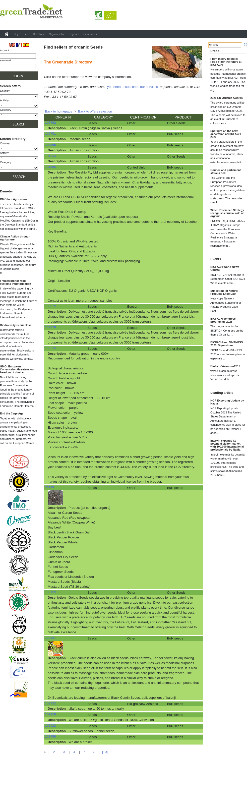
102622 (50, 725)
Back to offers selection (95, 111)
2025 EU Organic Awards (226, 97)
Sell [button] (25, 34)
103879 (50, 306)
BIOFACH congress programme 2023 (223, 320)
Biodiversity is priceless (15, 325)
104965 (50, 145)
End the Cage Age (11, 413)
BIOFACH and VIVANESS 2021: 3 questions (226, 344)
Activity (4, 100)
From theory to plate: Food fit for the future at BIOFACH (226, 61)
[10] (105, 752)
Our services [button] (89, 34)
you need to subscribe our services (132, 87)
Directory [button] (38, 34)
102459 (50, 736)
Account (4, 50)
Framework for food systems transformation (15, 282)
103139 (50, 592)
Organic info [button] (56, 34)
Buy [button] (16, 34)
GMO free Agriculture (14, 199)
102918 (50, 714)
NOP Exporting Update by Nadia (227, 402)
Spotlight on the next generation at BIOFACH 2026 (225, 133)
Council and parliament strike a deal (225, 171)
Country (5, 90)
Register (73, 34)
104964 (50, 156)
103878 (50, 327)
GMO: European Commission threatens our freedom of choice (17, 369)
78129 (49, 487)
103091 (50, 638)
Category (5, 109)
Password (5, 60)
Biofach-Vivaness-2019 (225, 366)
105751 (50, 133)
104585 (50, 167)
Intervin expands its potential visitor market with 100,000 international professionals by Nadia (227, 445)
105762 (50, 122)
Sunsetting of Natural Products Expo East (224, 292)
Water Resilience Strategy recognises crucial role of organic (227, 213)
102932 (50, 703)
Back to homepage (58, 111)
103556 (50, 348)
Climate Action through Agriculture (15, 238)
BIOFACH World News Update (224, 268)
